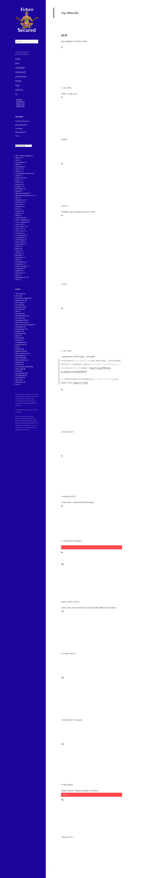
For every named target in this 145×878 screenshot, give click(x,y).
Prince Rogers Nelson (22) (24, 367)
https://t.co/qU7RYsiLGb (100, 368)
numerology (19, 240)
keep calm (18, 204)
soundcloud (20, 102)
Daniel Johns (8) (20, 307)
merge (17, 215)
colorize (18, 171)
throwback (19, 268)
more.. (17, 136)
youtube (19, 99)
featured (18, 184)
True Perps (19, 128)
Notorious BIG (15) (21, 360)
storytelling (19, 264)
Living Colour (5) (21, 345)
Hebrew (18, 191)
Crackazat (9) (19, 305)
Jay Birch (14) (19, 331)
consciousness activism (23, 173)
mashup (18, 211)
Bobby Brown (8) (21, 300)
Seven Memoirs (20, 132)
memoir (18, 213)
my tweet (18, 233)
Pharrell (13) (19, 364)
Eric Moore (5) (20, 318)
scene (17, 260)
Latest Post (19, 90)
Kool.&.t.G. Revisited (22, 121)
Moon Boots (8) (20, 358)
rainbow (18, 251)
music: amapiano (21, 222)
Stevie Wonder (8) (21, 373)
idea (16, 198)
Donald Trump (20, 178)
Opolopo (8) (19, 362)
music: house (19, 226)
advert (17, 158)
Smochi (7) (18, 371)
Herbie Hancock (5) (21, 322)
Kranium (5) (19, 340)
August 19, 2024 (80, 382)
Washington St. (20, 277)
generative (19, 189)
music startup (20, 218)
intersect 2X (19, 202)
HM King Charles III (22, 193)
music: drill (19, 224)
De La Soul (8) (20, 309)
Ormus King (19, 242)
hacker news (20, 104)
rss (16, 94)
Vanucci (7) (19, 380)
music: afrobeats (21, 220)
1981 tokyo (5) (20, 294)
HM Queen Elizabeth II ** (24, 195)
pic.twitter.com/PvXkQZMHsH (74, 371)
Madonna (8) (19, 349)
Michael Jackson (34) (22, 353)
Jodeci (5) (18, 336)
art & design (19, 162)
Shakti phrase (20, 262)
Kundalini (18, 207)
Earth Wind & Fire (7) (22, 316)
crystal (17, 176)
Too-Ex (17, 85)
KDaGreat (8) (19, 338)
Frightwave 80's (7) (21, 320)
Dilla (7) (17, 311)
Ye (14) (17, 384)
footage (18, 187)
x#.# (16, 279)
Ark (16, 160)
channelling (19, 167)
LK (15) (17, 347)
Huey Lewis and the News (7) (25, 325)
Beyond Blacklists (21, 125)
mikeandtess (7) (20, 356)
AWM (17, 165)
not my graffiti (20, 235)
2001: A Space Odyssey (23, 156)
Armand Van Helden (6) (23, 298)
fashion (17, 182)
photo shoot (19, 244)
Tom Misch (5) (20, 378)
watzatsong (20, 106)
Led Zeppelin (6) (20, 342)
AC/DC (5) (18, 296)
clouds (17, 169)
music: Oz (18, 229)
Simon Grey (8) (20, 369)
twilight (17, 271)
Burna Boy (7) (20, 303)
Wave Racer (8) (20, 382)
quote (17, 249)
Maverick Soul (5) (21, 351)
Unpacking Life (20, 72)
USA (16, 275)
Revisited (18, 255)
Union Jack (19, 273)
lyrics (17, 209)
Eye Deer (18, 81)
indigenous (19, 200)
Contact (18, 59)
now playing (19, 237)
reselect (18, 253)
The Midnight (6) (21, 375)
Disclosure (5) (20, 314)
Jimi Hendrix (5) (20, 333)
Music (17, 63)
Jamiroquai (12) (20, 327)
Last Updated (20, 68)
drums (17, 180)
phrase (17, 246)
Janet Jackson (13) (21, 329)
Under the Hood (20, 76)
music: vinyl (19, 231)
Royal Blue (18, 257)
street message (20, 266)
